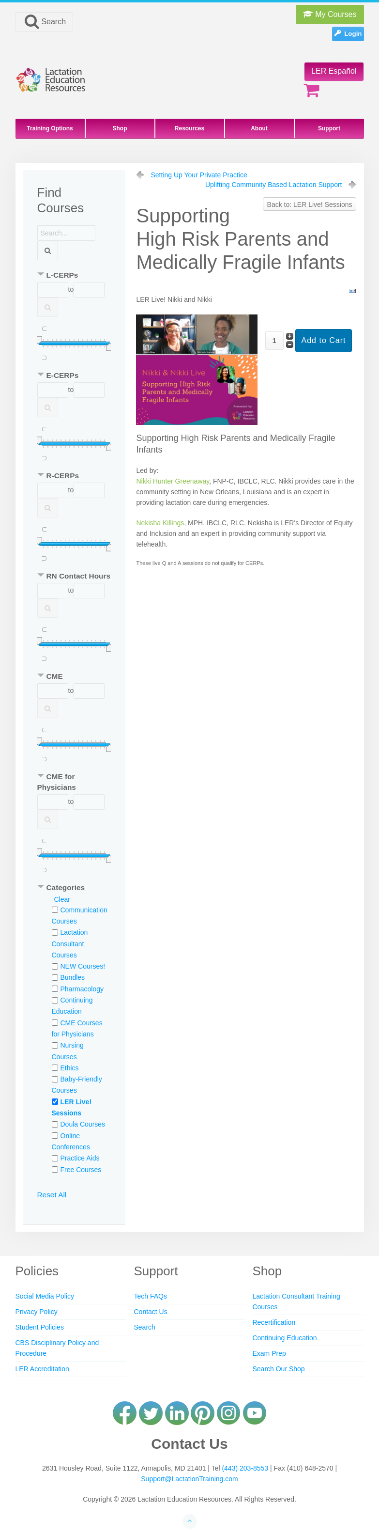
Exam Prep (269, 1353)
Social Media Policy (44, 1296)
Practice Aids (80, 1158)
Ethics (70, 1068)
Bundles (73, 977)
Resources (189, 128)
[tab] (74, 276)
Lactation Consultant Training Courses (296, 1301)
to (71, 289)
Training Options (50, 128)
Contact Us (150, 1312)
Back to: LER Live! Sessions (309, 204)
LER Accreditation (42, 1369)
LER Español (333, 71)
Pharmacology (82, 989)
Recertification (273, 1322)
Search (44, 21)
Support (329, 128)
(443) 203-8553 (245, 1468)
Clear (62, 899)
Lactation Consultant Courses (70, 943)
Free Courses (81, 1170)
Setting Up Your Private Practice (199, 175)
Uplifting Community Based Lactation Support (273, 184)
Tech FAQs (150, 1296)
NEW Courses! (83, 966)
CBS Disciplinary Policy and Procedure (57, 1348)
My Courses (330, 14)
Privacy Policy (36, 1312)
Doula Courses (83, 1124)
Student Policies (39, 1327)
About (259, 128)
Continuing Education (284, 1338)
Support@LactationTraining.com (189, 1479)
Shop (120, 128)
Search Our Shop (278, 1369)
